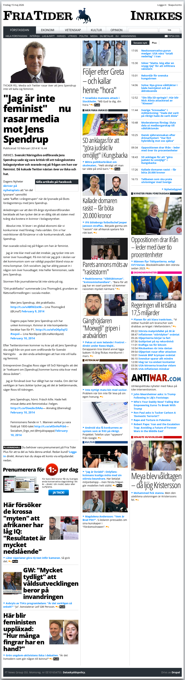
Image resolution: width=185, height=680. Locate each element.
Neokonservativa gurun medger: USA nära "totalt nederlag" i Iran (157, 53)
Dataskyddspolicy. (74, 672)
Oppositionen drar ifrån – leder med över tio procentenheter (160, 149)
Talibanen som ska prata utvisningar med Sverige (156, 180)
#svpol (15, 334)
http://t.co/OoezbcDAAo (26, 408)
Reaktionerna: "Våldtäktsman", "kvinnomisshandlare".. (103, 280)
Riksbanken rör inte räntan (155, 348)
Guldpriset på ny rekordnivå (155, 341)
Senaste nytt (142, 42)
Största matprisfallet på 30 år (156, 331)
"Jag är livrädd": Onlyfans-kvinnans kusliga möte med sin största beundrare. (102, 475)
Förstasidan (19, 30)
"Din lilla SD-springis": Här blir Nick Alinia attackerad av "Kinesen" (159, 100)
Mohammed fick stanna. (149, 493)
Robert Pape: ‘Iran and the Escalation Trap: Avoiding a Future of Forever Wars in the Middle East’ (157, 427)
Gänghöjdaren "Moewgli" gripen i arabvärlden (101, 328)
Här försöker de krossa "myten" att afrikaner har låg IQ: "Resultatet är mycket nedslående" (24, 527)
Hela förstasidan (16, 36)
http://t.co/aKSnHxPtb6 (50, 426)
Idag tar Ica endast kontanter (156, 362)
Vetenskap (73, 30)
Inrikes (61, 36)
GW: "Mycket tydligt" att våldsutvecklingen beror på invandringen (50, 583)
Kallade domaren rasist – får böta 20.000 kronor (158, 171)
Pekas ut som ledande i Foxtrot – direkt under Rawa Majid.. (104, 344)
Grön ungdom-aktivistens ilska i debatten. (32, 655)
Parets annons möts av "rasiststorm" (105, 267)
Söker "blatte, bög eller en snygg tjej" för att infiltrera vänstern (158, 66)
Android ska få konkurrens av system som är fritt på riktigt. (102, 429)
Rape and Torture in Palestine (152, 420)
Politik (83, 36)
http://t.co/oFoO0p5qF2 (52, 329)
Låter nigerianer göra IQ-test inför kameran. (33, 558)
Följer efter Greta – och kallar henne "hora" (103, 80)
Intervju (35, 36)
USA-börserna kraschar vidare (157, 365)
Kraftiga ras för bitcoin (152, 345)
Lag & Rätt (48, 36)
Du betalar (106, 36)
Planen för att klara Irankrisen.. (153, 319)
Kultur (96, 30)
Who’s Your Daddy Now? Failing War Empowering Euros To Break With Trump (156, 405)
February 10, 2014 (22, 338)
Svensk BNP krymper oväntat (156, 355)
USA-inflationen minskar (153, 369)
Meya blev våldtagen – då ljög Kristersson (156, 480)
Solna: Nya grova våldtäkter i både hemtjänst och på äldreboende (159, 88)
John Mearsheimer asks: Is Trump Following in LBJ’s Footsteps (155, 395)
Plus (154, 42)
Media (94, 36)
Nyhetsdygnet (173, 189)
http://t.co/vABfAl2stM (25, 307)
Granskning (128, 36)
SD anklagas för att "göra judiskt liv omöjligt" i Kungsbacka (157, 160)
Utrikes (72, 36)
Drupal (176, 672)
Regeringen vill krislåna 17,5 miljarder (153, 308)
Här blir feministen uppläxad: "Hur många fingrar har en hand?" (23, 632)
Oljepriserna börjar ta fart (154, 338)
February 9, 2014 (33, 311)
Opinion (116, 30)
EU (117, 36)
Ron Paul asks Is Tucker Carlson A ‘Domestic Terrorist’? (155, 414)
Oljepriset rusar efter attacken (157, 351)
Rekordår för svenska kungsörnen (154, 77)
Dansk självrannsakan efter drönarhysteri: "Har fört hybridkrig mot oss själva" (158, 138)
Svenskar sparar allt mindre (155, 358)
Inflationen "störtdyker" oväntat (158, 334)
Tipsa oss (173, 36)
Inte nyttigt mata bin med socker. (106, 390)
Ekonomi (47, 30)
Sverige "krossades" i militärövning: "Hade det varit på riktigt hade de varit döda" (160, 113)
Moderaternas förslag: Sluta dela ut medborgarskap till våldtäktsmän (158, 125)
